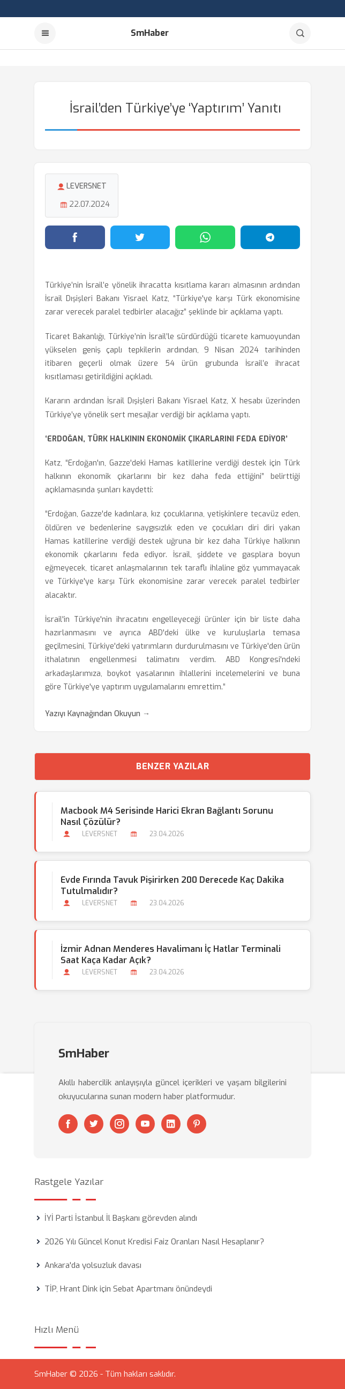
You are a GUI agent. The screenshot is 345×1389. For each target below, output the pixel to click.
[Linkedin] (171, 1123)
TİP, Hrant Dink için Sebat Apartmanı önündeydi (128, 1288)
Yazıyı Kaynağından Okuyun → (97, 714)
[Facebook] (68, 1123)
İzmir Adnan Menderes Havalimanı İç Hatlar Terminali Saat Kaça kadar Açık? (171, 954)
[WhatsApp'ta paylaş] (205, 237)
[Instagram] (119, 1123)
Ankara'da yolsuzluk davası (92, 1265)
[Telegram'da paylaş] (271, 237)
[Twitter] (93, 1123)
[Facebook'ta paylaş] (75, 237)
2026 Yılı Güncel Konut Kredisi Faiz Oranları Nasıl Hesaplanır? (154, 1241)
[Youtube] (145, 1123)
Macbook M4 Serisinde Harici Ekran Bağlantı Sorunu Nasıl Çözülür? (167, 816)
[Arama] (300, 33)
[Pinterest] (196, 1123)
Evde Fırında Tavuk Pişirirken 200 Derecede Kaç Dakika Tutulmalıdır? (172, 885)
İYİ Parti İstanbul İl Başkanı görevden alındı (120, 1218)
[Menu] (45, 33)
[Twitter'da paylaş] (140, 237)
